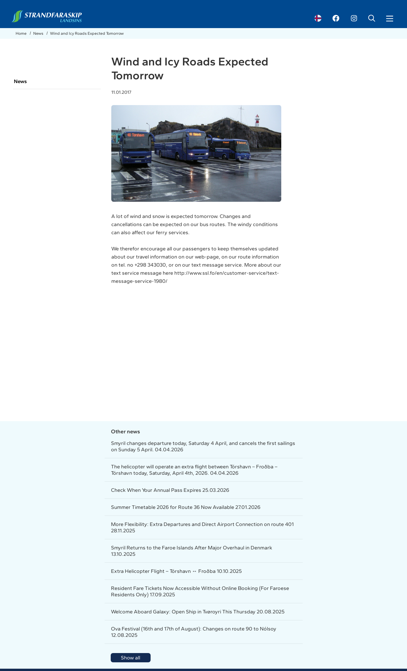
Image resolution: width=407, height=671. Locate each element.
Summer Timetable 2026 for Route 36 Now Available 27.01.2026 (185, 507)
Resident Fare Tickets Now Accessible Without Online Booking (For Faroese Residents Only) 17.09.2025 (200, 591)
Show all (130, 657)
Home (21, 33)
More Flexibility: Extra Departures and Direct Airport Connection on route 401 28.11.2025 (202, 527)
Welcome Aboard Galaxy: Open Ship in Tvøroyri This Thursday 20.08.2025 (197, 611)
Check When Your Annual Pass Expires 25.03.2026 (170, 490)
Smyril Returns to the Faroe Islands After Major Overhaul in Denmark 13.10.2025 (191, 550)
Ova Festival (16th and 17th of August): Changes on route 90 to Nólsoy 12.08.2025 (193, 632)
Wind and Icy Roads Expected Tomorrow (87, 33)
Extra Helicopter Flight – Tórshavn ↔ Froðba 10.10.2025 (176, 571)
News (38, 33)
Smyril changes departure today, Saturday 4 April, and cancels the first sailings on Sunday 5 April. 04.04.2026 (203, 446)
